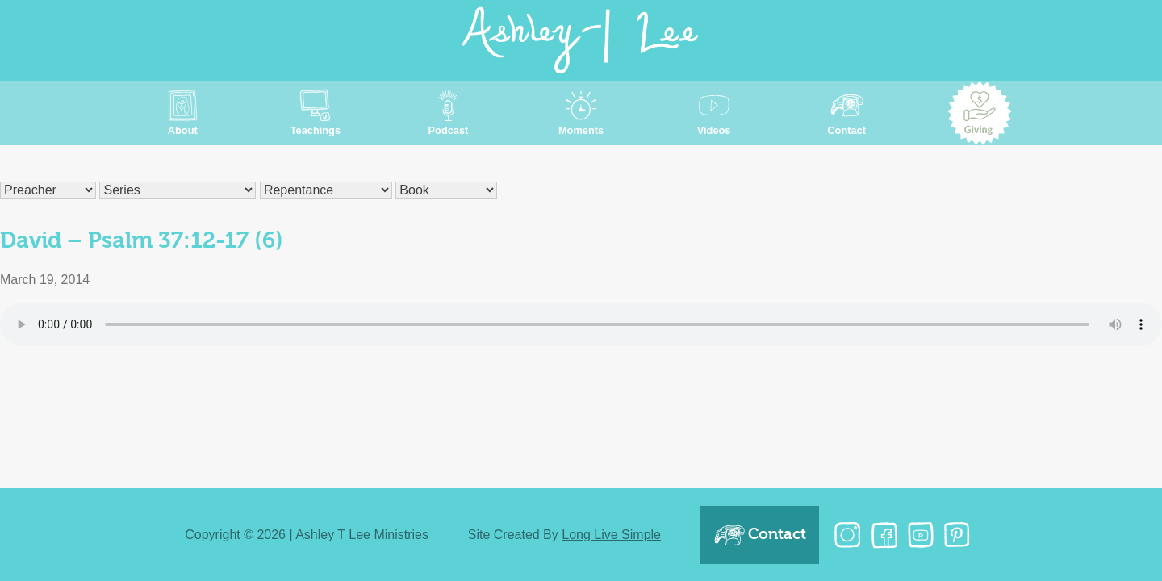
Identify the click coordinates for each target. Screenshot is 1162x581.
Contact (759, 535)
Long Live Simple (611, 534)
